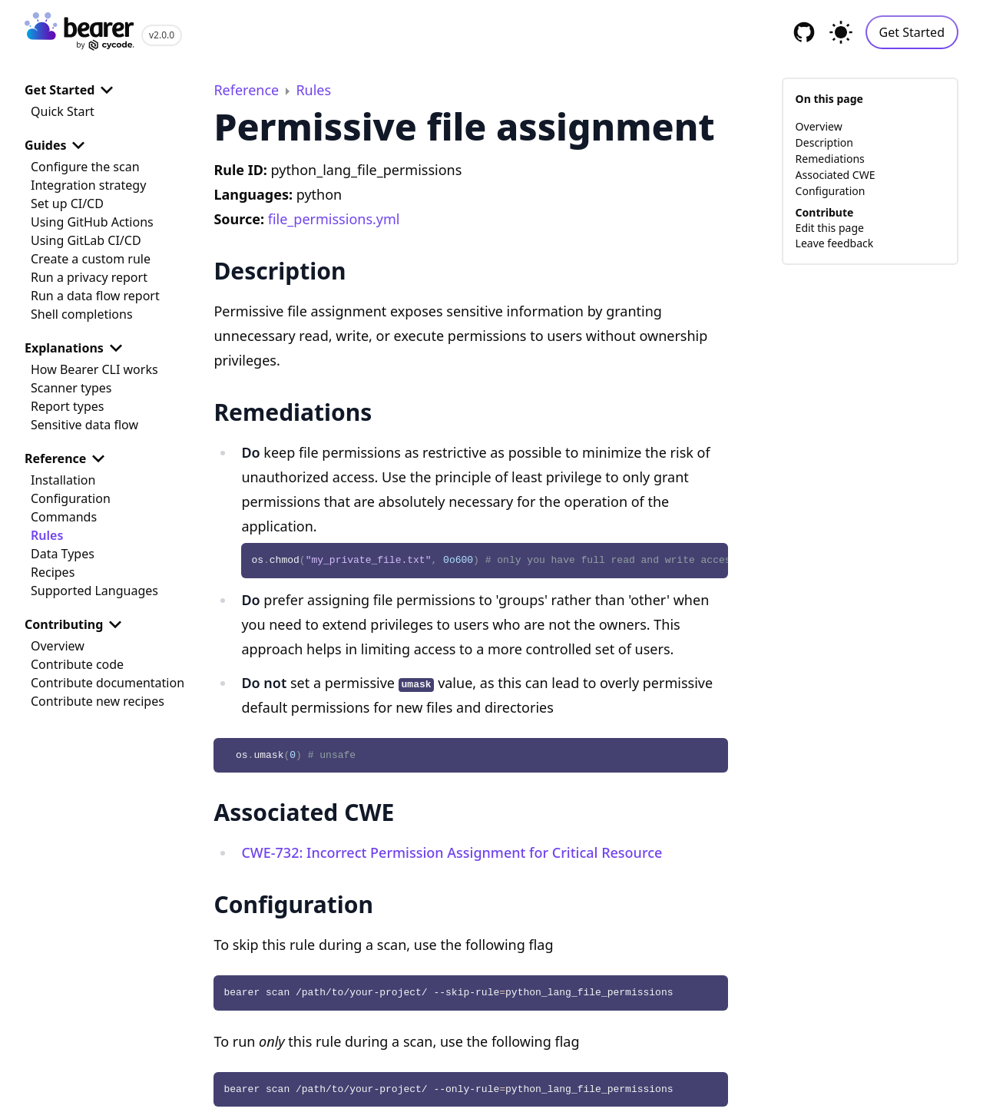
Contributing (76, 624)
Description (824, 142)
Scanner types (71, 387)
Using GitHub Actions (92, 221)
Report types (67, 406)
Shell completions (82, 314)
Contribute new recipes (97, 701)
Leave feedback (835, 243)
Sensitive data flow (84, 424)
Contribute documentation (107, 682)
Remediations (830, 158)
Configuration (71, 498)
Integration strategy (88, 185)
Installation (63, 480)
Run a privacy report (89, 277)
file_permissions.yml (334, 219)
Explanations (76, 348)
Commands (64, 516)
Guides (58, 145)
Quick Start (62, 111)
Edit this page (830, 227)
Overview (57, 645)
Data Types (62, 553)
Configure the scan (85, 166)
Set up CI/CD (67, 203)
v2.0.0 (161, 34)
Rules (47, 535)
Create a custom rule (91, 258)
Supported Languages (94, 590)
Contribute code (77, 664)
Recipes (52, 572)
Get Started (912, 32)
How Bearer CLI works (94, 369)
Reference (68, 458)
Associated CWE (835, 174)
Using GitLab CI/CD (86, 240)
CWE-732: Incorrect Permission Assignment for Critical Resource (451, 852)
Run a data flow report (95, 295)
